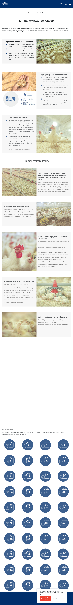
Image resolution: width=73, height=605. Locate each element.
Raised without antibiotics (22, 155)
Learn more (55, 598)
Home (29, 13)
